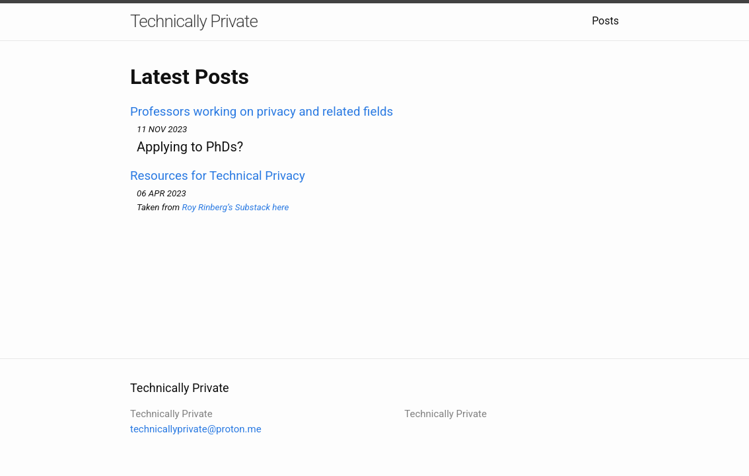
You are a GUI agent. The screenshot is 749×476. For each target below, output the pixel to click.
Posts (605, 21)
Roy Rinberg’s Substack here (235, 207)
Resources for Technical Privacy (217, 176)
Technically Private (194, 21)
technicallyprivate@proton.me (196, 429)
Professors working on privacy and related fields (261, 111)
